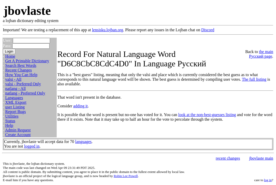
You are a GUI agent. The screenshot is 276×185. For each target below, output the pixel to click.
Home (10, 56)
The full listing (254, 79)
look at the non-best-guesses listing (207, 114)
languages (83, 141)
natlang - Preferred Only (25, 93)
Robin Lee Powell (126, 176)
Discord (207, 30)
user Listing (15, 107)
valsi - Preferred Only (23, 84)
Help (9, 125)
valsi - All (13, 79)
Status (10, 121)
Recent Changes (18, 70)
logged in (32, 146)
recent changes (228, 158)
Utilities (11, 116)
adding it (80, 106)
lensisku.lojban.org (107, 30)
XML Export (15, 102)
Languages (14, 98)
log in (268, 180)
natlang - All (15, 88)
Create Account (18, 134)
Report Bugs (15, 111)
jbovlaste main (261, 158)
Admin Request (18, 130)
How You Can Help (21, 75)
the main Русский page (261, 53)
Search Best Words (20, 65)
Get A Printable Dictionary (27, 61)
